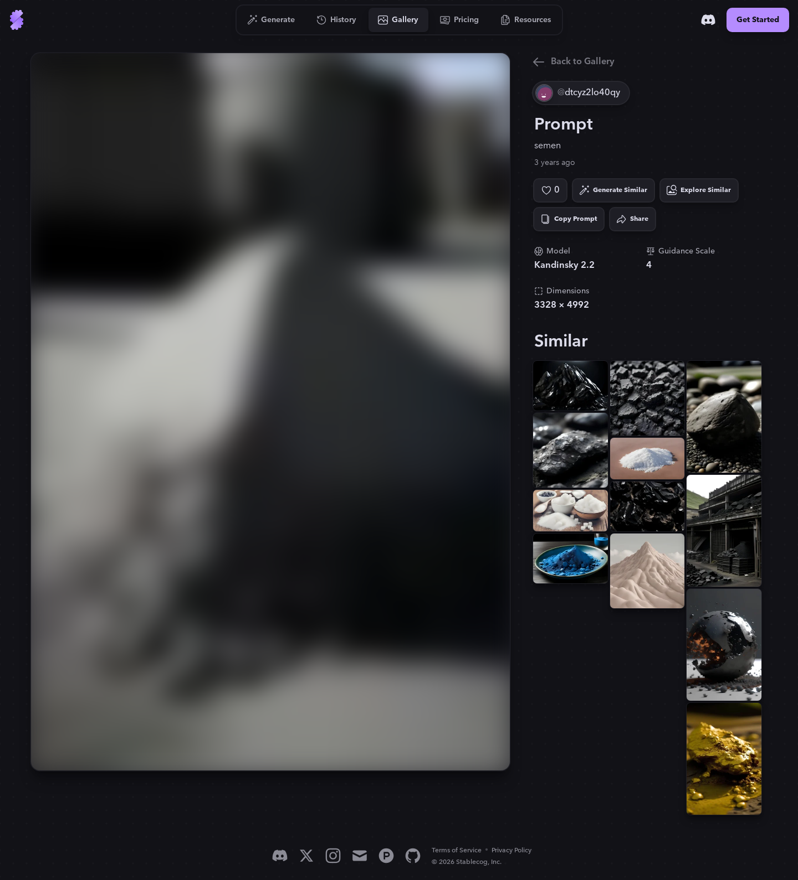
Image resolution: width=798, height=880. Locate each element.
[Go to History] (336, 20)
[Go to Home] (16, 20)
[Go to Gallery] (398, 20)
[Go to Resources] (526, 20)
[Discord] (708, 20)
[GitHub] (413, 855)
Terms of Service (457, 850)
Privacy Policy (511, 850)
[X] (306, 855)
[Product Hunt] (386, 855)
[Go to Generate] (271, 20)
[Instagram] (333, 855)
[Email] (359, 855)
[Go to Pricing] (459, 20)
